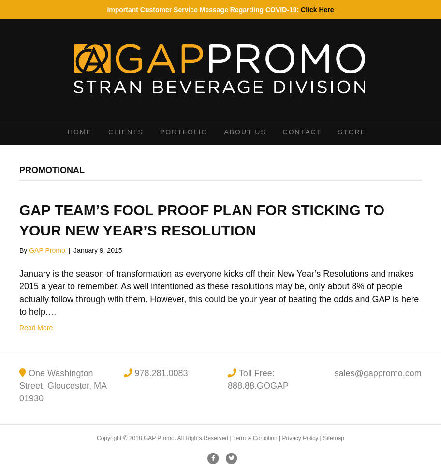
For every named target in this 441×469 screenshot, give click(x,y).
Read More (36, 328)
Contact (302, 132)
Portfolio (184, 132)
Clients (126, 132)
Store (352, 132)
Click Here (317, 10)
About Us (245, 132)
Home (80, 132)
